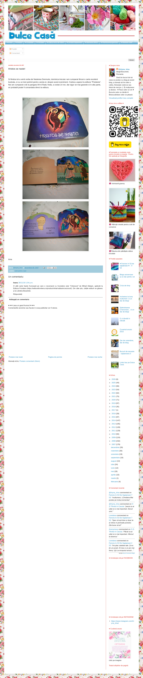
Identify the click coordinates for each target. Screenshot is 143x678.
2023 (114, 390)
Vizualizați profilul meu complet (121, 98)
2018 (114, 407)
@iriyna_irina (123, 69)
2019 (114, 403)
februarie (114, 482)
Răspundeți (17, 294)
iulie (113, 464)
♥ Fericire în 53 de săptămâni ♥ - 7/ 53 (127, 266)
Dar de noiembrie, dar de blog (127, 342)
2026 (114, 379)
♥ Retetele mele (126, 42)
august (114, 461)
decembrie (115, 447)
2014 (114, 420)
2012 (114, 427)
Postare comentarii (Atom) (30, 361)
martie (113, 478)
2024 (114, 386)
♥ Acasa (9, 42)
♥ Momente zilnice (91, 42)
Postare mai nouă (16, 357)
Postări (13, 49)
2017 (114, 410)
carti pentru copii (20, 271)
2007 (114, 444)
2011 (114, 431)
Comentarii (15, 53)
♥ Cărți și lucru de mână (55, 42)
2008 (114, 441)
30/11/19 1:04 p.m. (25, 283)
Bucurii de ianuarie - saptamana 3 (127, 352)
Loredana (112, 515)
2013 (114, 424)
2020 (114, 400)
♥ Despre (19, 42)
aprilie (113, 475)
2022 (114, 393)
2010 (114, 434)
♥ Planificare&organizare (109, 42)
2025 (114, 383)
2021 (114, 396)
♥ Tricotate (40, 42)
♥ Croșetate (29, 42)
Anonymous (113, 529)
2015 (114, 417)
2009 (114, 437)
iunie (113, 468)
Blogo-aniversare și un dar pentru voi (127, 276)
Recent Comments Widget (129, 553)
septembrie (115, 458)
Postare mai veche (95, 357)
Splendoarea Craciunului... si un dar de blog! (127, 310)
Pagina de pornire (55, 357)
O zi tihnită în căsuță (125, 320)
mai (112, 471)
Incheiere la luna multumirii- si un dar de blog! (126, 299)
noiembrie (115, 451)
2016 (114, 414)
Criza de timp (125, 286)
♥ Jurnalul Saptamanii (74, 42)
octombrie (115, 454)
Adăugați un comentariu (19, 299)
